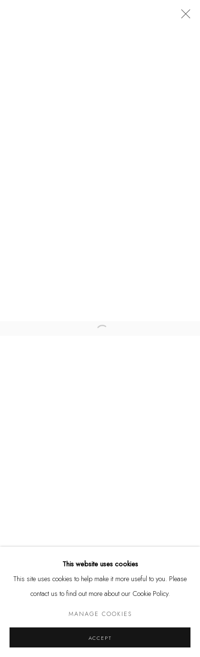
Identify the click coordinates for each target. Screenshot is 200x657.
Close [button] (183, 17)
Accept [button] (100, 638)
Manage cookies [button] (100, 614)
